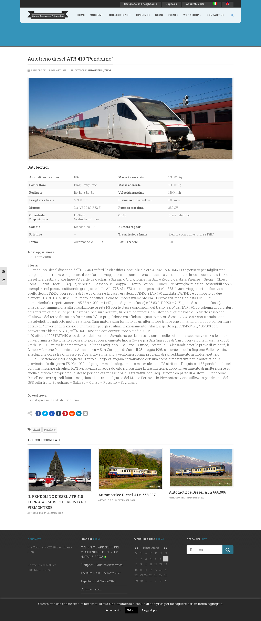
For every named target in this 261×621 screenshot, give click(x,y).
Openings (143, 15)
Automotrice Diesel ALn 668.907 (127, 494)
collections (120, 15)
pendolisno (49, 429)
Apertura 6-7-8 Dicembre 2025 (101, 573)
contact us (215, 15)
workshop (192, 15)
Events (173, 15)
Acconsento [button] (113, 610)
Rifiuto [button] (131, 610)
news (159, 15)
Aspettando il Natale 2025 (98, 581)
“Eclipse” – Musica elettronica (102, 565)
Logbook (171, 4)
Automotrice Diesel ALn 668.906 (197, 492)
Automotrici (95, 70)
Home (81, 15)
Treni (107, 70)
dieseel (36, 429)
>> (166, 547)
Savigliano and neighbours (140, 4)
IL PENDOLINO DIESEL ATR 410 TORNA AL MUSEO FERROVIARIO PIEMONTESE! (57, 502)
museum (97, 15)
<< (136, 547)
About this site (195, 4)
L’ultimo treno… (91, 589)
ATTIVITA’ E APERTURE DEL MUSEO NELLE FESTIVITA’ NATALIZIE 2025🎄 (100, 552)
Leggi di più (149, 610)
